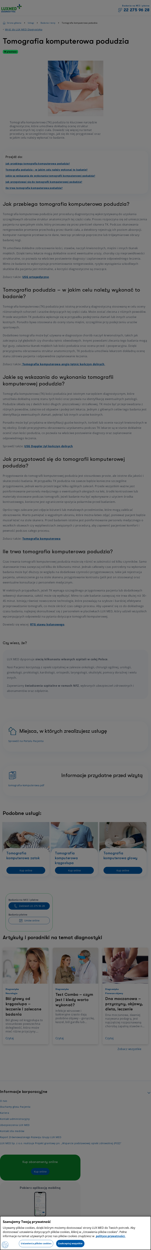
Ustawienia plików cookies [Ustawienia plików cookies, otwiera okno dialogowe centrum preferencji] (36, 1243)
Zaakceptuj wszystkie (70, 1243)
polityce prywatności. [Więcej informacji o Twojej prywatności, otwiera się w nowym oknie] (110, 1236)
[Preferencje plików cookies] (5, 1244)
